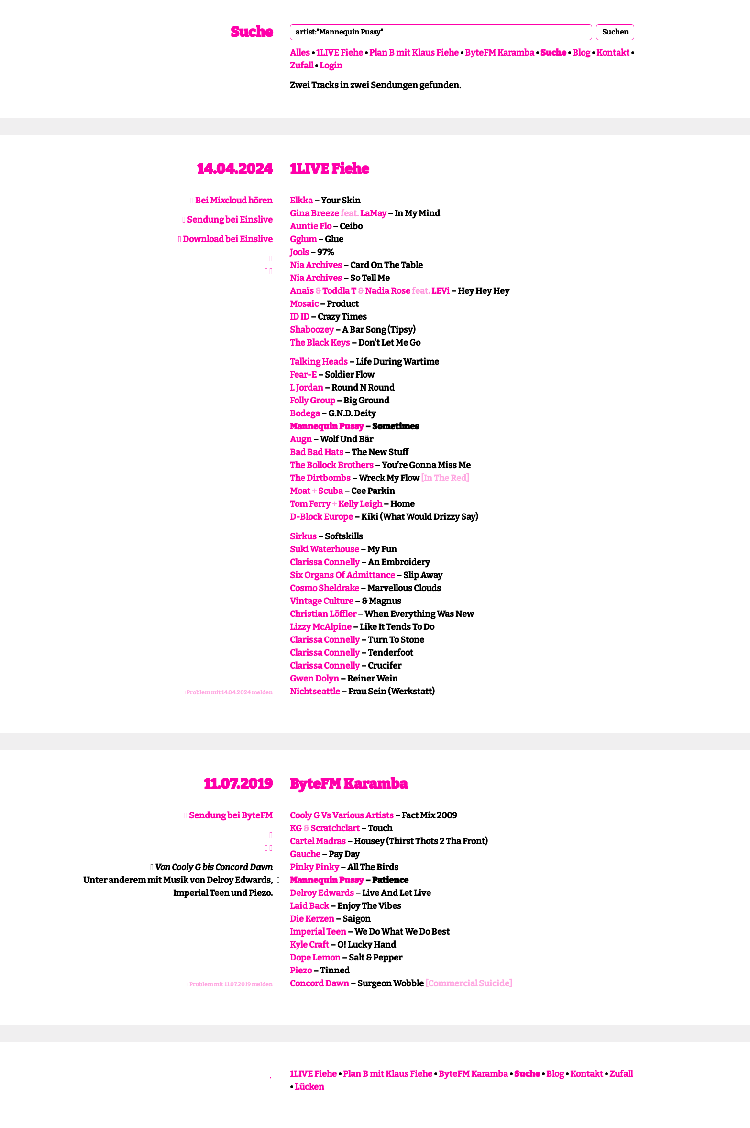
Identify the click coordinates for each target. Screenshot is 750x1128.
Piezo (301, 970)
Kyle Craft (309, 944)
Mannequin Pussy (327, 426)
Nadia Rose (387, 291)
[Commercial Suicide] (468, 983)
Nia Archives (316, 265)
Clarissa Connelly (325, 562)
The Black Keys (320, 342)
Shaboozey (312, 329)
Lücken (309, 1087)
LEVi (440, 291)
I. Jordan (306, 387)
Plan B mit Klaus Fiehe (414, 52)
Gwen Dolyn (314, 678)
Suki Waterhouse (324, 549)
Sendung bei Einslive (227, 219)
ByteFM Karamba (499, 52)
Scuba (330, 491)
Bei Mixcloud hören (231, 200)
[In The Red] (445, 478)
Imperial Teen (318, 932)
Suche (252, 32)
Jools (299, 252)
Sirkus (303, 536)
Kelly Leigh (360, 504)
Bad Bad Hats (316, 452)
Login (331, 65)
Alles (300, 52)
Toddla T (339, 291)
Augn (301, 439)
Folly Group (312, 400)
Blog (581, 52)
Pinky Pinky (314, 867)
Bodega (305, 413)
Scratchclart (335, 828)
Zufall (301, 65)
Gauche (305, 854)
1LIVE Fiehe (339, 52)
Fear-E (303, 374)
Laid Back (309, 906)
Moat (300, 491)
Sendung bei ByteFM (228, 815)
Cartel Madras (318, 841)
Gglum (303, 239)
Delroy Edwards (322, 893)
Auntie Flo (310, 226)
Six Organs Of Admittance (342, 575)
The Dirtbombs (320, 478)
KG (296, 828)
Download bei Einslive (225, 239)
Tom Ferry (310, 504)
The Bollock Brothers (332, 465)
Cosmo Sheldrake (324, 588)
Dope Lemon (315, 957)
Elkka (301, 200)
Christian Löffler (323, 614)
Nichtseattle (315, 691)
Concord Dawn (319, 983)
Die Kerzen (312, 919)
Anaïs (302, 291)
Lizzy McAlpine (321, 627)
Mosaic (304, 304)
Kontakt (612, 52)
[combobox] (441, 32)
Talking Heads (319, 362)
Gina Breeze (314, 213)
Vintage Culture (321, 601)
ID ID (299, 317)
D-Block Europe (321, 517)
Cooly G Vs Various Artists (342, 815)
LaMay (373, 213)
